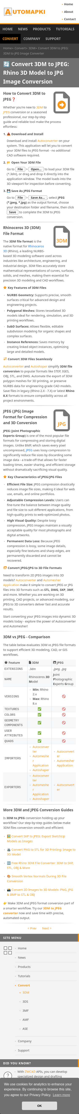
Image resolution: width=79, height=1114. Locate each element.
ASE (25, 1029)
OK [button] (39, 1105)
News (23, 29)
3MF (26, 1011)
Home (68, 4)
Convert (10, 38)
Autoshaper (39, 366)
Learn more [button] (61, 1095)
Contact (70, 19)
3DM (39, 107)
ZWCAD (30, 1072)
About (68, 12)
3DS (25, 1001)
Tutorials (65, 29)
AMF (26, 1020)
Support (53, 38)
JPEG (6, 112)
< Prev (32, 928)
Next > (46, 928)
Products (42, 29)
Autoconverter (47, 141)
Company (31, 38)
